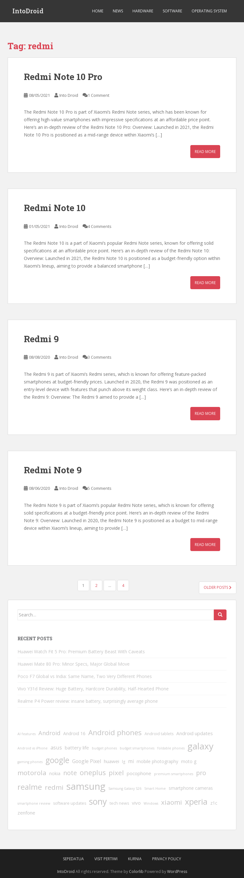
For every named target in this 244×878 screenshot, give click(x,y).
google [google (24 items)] (57, 760)
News (118, 11)
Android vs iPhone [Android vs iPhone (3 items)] (32, 748)
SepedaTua (73, 858)
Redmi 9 (41, 339)
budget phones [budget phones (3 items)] (104, 748)
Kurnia (135, 858)
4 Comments (100, 226)
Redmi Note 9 (53, 470)
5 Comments (100, 488)
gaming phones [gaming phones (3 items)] (30, 762)
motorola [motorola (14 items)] (31, 772)
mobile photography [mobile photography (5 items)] (157, 761)
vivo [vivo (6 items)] (136, 803)
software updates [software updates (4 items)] (69, 803)
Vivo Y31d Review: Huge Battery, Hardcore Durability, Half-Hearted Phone (93, 689)
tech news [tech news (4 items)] (119, 803)
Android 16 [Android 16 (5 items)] (74, 733)
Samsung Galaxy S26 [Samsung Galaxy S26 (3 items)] (124, 788)
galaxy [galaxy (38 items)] (200, 746)
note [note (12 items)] (70, 772)
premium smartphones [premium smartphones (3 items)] (173, 774)
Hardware (142, 11)
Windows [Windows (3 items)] (151, 803)
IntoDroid (28, 11)
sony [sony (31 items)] (98, 801)
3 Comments (100, 357)
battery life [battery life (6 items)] (77, 747)
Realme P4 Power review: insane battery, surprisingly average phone (87, 701)
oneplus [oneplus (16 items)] (93, 772)
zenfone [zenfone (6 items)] (26, 812)
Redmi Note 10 (54, 208)
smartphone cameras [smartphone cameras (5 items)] (191, 788)
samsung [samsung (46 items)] (85, 786)
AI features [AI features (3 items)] (26, 734)
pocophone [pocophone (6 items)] (139, 773)
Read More (205, 151)
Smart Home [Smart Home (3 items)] (155, 788)
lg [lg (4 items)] (123, 761)
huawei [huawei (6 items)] (111, 761)
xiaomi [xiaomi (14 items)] (171, 802)
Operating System (209, 11)
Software (172, 11)
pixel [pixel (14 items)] (116, 772)
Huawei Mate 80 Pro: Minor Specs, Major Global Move (73, 664)
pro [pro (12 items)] (201, 772)
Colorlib (136, 871)
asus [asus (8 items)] (56, 747)
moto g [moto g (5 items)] (188, 761)
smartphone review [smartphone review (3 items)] (33, 803)
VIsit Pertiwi (106, 858)
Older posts (218, 587)
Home (97, 11)
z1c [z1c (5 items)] (213, 803)
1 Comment (98, 95)
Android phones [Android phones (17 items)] (115, 732)
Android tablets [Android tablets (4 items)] (159, 733)
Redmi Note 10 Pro (63, 77)
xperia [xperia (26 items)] (196, 801)
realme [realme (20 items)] (29, 787)
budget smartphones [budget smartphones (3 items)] (137, 748)
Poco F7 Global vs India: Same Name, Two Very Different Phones (84, 676)
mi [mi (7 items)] (131, 761)
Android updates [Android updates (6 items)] (194, 733)
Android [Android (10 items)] (49, 733)
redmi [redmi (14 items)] (54, 787)
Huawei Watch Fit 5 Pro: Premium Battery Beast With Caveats (81, 652)
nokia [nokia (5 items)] (54, 773)
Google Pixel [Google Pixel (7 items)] (86, 761)
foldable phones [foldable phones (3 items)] (171, 748)
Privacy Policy (166, 858)
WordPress (177, 871)
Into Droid (68, 95)
